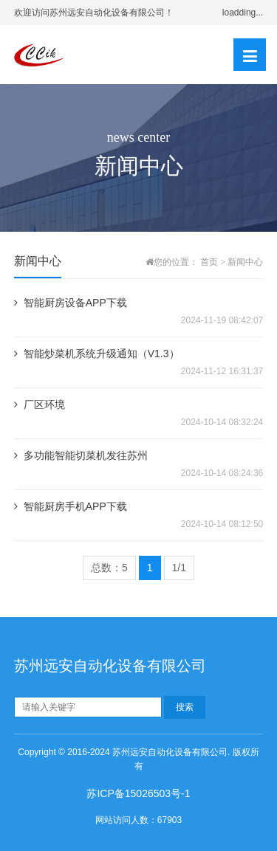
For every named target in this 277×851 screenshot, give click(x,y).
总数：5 (109, 567)
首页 (209, 262)
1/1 (179, 567)
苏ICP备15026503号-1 (138, 793)
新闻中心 (245, 262)
